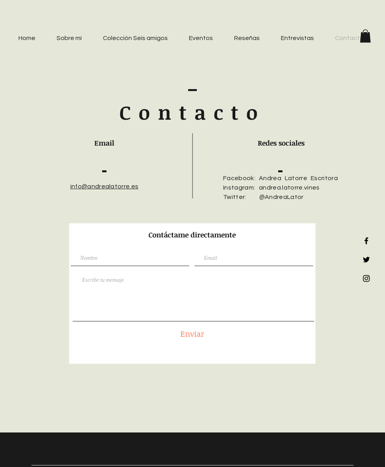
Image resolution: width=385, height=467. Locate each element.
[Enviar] (192, 333)
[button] (365, 35)
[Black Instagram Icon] (366, 278)
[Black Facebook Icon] (366, 240)
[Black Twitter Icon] (366, 259)
